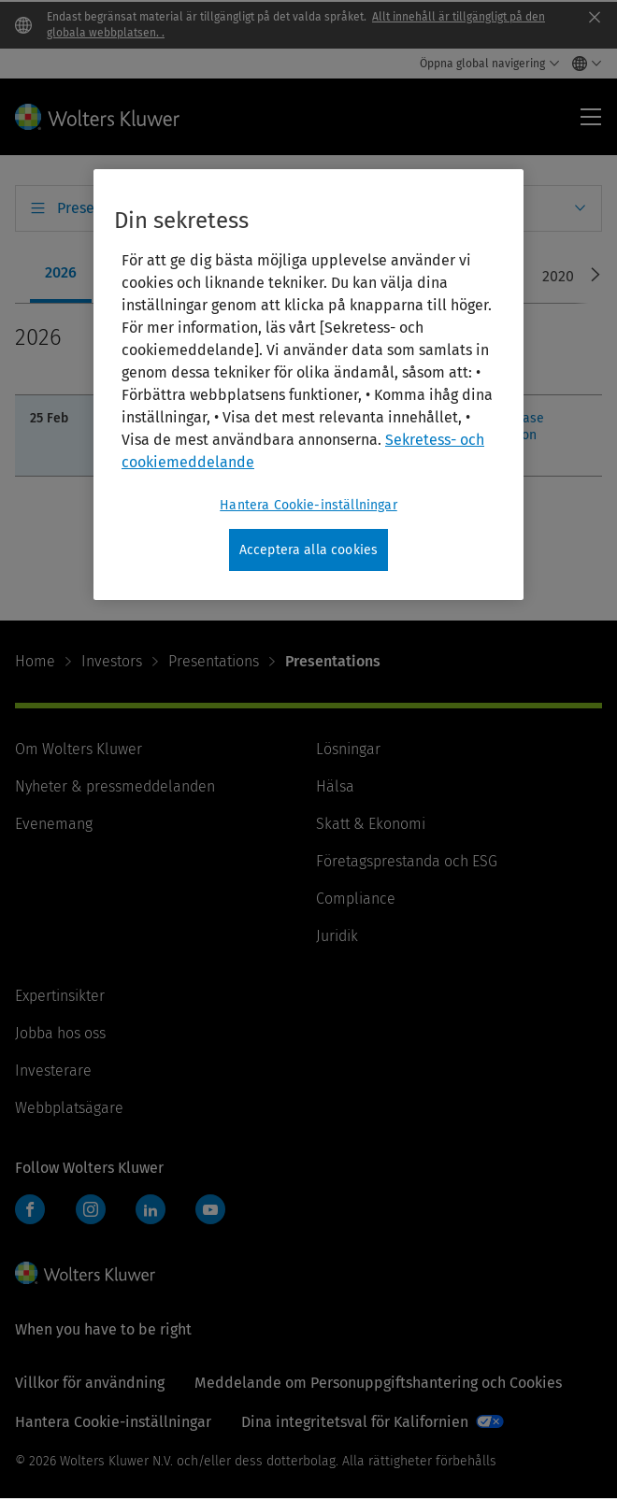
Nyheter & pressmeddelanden (115, 786)
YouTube (210, 1209)
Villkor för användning (90, 1383)
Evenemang (54, 824)
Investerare (53, 1070)
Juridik (337, 936)
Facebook (30, 1209)
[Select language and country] (582, 64)
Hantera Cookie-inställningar (113, 1422)
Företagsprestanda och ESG (406, 861)
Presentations (213, 661)
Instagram (91, 1209)
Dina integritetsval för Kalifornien (354, 1422)
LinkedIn (150, 1209)
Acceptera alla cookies (309, 550)
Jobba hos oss (60, 1033)
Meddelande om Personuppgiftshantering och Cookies (378, 1383)
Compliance (355, 898)
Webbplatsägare (69, 1108)
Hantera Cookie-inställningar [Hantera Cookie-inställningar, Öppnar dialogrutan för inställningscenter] (308, 505)
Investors (111, 661)
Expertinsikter (60, 996)
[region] (308, 385)
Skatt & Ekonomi (370, 824)
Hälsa (335, 786)
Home (35, 661)
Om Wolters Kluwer (78, 749)
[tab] (60, 275)
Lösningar (348, 749)
